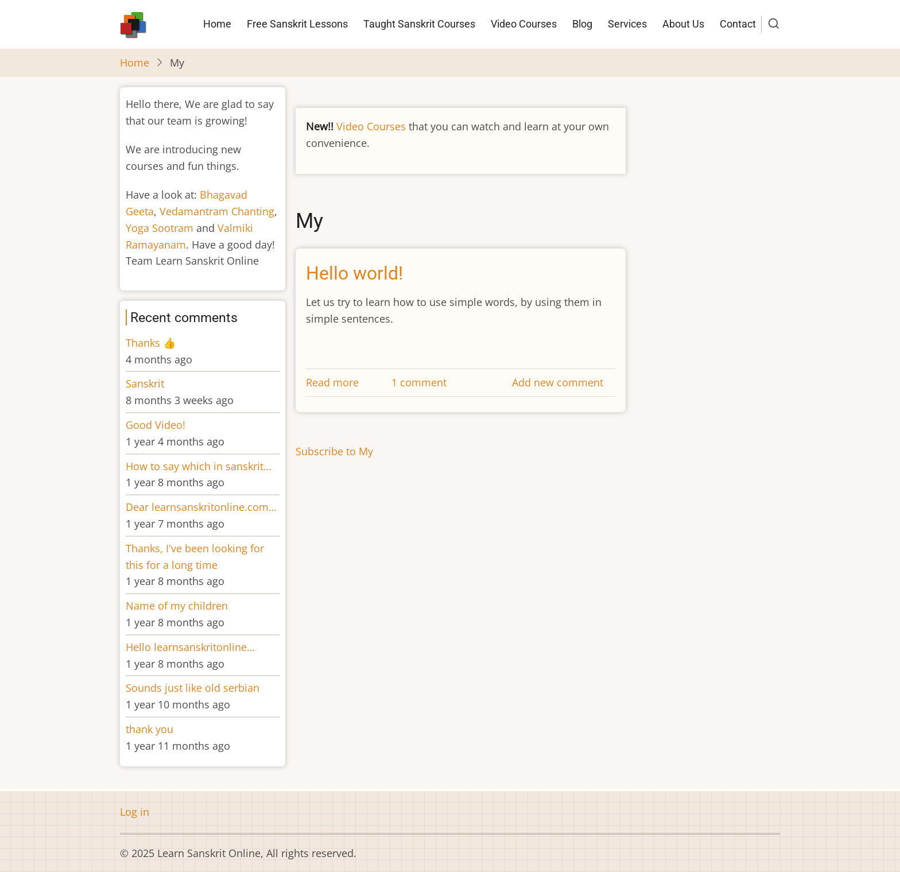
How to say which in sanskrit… (198, 466)
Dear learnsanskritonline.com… (201, 507)
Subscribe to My (334, 451)
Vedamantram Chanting (217, 211)
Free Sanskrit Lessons (297, 24)
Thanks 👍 (152, 343)
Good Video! (155, 425)
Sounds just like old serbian (192, 688)
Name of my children (177, 606)
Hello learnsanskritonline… (190, 647)
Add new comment (557, 382)
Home (217, 24)
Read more (332, 382)
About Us (683, 24)
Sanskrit (145, 383)
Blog (582, 24)
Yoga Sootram (159, 228)
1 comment (419, 382)
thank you (149, 729)
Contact (738, 24)
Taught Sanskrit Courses (419, 24)
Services (627, 24)
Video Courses (524, 24)
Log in (134, 812)
